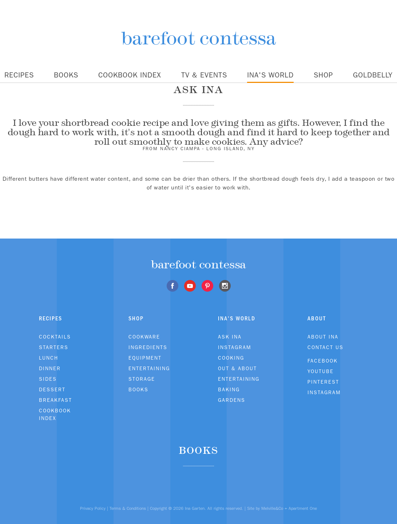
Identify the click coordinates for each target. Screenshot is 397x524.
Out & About (237, 368)
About (316, 318)
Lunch (48, 358)
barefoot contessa (198, 38)
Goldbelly (373, 75)
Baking (229, 389)
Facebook (322, 360)
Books (66, 75)
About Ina (322, 336)
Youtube (320, 371)
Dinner (50, 368)
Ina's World (270, 75)
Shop (323, 75)
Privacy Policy (93, 508)
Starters (53, 347)
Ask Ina (230, 336)
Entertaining (149, 368)
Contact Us (325, 347)
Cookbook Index (129, 75)
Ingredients (147, 347)
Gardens (231, 400)
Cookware (144, 336)
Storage (141, 379)
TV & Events (204, 75)
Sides (48, 379)
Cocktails (55, 336)
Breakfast (55, 400)
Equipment (145, 358)
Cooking (231, 358)
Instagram (234, 347)
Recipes (19, 75)
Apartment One (303, 508)
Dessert (52, 389)
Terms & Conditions (128, 508)
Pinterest (323, 382)
